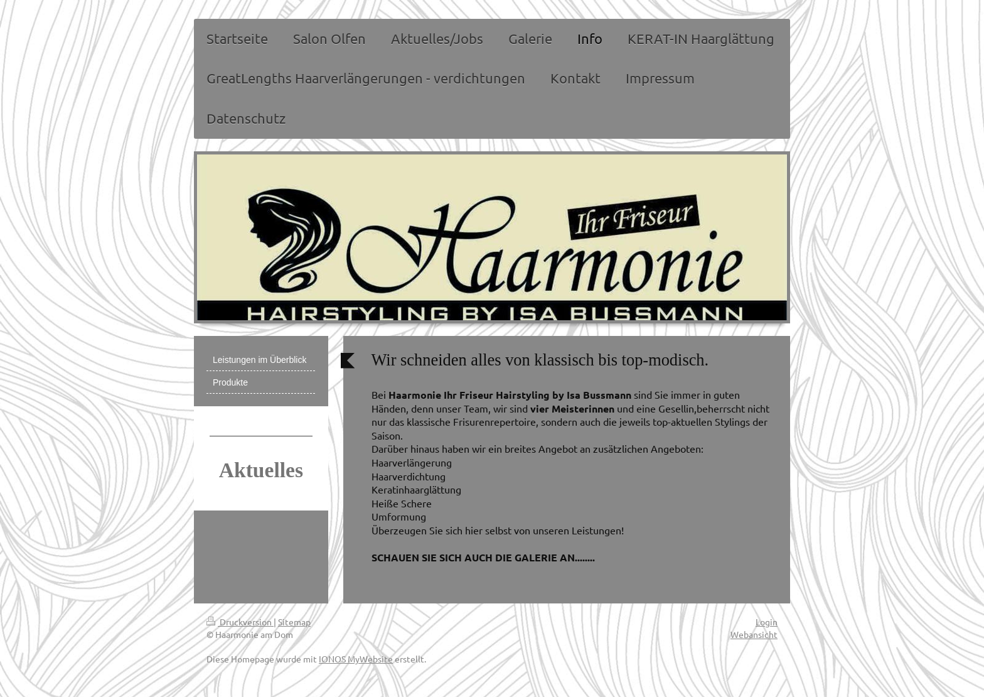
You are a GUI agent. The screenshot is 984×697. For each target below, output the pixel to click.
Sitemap (294, 621)
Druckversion (240, 621)
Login (767, 621)
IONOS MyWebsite (356, 658)
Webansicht (754, 634)
